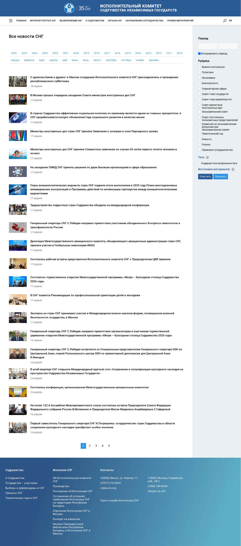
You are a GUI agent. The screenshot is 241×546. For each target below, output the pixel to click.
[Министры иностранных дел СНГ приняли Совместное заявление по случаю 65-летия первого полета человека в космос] (96, 154)
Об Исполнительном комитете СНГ (72, 479)
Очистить (205, 176)
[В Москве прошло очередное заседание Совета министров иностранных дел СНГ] (96, 100)
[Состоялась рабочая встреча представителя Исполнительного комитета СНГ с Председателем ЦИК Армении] (96, 264)
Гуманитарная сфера (214, 88)
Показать (220, 176)
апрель (53, 60)
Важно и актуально (213, 66)
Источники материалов (216, 169)
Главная (21, 20)
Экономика (208, 77)
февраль (29, 60)
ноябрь (140, 60)
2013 (148, 53)
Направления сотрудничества (144, 20)
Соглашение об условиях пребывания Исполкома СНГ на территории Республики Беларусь (71, 501)
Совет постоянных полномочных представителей (220, 119)
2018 (97, 53)
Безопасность (210, 83)
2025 (24, 53)
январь (15, 60)
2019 (86, 53)
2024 (34, 53)
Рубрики (203, 61)
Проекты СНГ (13, 493)
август (97, 60)
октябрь (126, 60)
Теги (203, 157)
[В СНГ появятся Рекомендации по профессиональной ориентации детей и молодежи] (96, 300)
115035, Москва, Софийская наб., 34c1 (165, 479)
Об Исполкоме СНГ (70, 20)
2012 (159, 53)
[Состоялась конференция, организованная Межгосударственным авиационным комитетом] (96, 392)
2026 (14, 53)
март (42, 60)
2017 (107, 53)
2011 (169, 53)
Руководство (61, 486)
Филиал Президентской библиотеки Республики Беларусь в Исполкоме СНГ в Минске (71, 528)
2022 (55, 53)
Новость (207, 139)
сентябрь (111, 60)
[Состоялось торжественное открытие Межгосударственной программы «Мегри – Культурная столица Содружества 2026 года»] (96, 282)
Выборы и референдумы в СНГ (25, 488)
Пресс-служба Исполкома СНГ (119, 500)
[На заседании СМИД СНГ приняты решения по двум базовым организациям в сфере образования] (96, 172)
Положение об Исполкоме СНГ (73, 491)
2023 (45, 53)
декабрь (154, 60)
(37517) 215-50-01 (110, 483)
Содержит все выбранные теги (217, 163)
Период (203, 38)
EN (230, 20)
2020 (76, 53)
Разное (206, 144)
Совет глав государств (215, 94)
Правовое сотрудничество (217, 149)
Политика (208, 72)
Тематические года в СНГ (21, 498)
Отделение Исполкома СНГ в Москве (71, 512)
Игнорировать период (212, 53)
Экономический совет (215, 111)
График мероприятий (180, 20)
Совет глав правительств (217, 99)
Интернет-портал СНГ (43, 20)
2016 (117, 53)
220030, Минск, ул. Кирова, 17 (119, 478)
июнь (75, 60)
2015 (128, 53)
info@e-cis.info (157, 491)
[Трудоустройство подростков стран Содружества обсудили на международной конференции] (96, 210)
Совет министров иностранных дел (212, 106)
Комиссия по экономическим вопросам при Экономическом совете (219, 127)
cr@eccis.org (108, 488)
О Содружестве (95, 20)
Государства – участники (21, 483)
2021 (66, 53)
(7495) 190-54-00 (157, 486)
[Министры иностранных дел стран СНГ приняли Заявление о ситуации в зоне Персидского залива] (96, 136)
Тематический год (212, 133)
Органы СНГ (115, 20)
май (64, 60)
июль (86, 60)
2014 (138, 53)
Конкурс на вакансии (66, 519)
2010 (179, 53)
